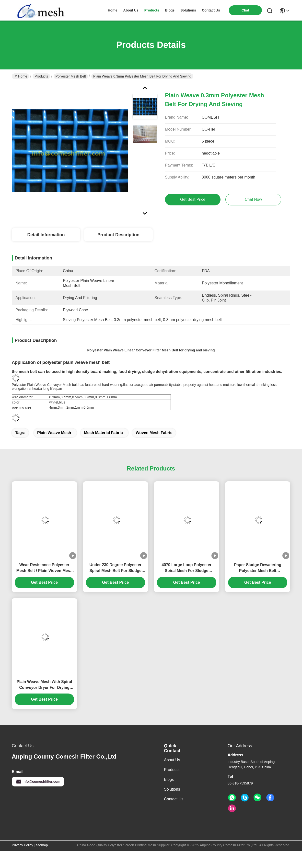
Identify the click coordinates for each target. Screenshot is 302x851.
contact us (211, 10)
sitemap (42, 845)
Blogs (169, 779)
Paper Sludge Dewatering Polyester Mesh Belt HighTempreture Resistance (257, 568)
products (151, 10)
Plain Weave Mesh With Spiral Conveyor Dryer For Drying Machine (44, 685)
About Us (172, 760)
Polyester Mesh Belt (71, 76)
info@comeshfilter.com (38, 781)
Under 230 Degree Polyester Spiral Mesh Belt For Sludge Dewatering (115, 568)
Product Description (118, 234)
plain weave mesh (54, 433)
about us (131, 10)
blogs (169, 10)
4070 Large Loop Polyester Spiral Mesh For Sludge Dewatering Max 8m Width (186, 568)
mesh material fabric (103, 433)
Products (41, 76)
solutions (188, 10)
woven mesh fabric (154, 433)
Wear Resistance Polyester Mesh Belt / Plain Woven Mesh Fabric (44, 568)
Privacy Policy (22, 845)
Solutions (172, 789)
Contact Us (173, 799)
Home (112, 10)
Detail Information (46, 234)
